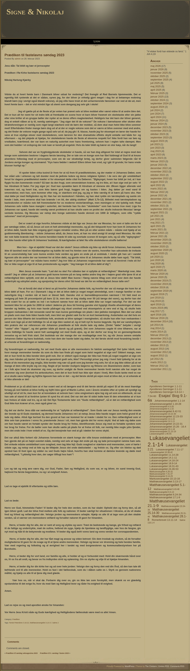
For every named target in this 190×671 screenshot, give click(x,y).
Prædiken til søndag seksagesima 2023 (22, 653)
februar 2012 (157, 365)
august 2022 (157, 181)
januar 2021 (157, 236)
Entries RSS (163, 666)
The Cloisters (151, 666)
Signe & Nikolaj (35, 11)
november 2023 (159, 130)
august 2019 (157, 294)
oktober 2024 (157, 100)
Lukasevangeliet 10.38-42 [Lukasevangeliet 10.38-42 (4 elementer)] (161, 452)
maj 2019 (155, 301)
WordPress (129, 666)
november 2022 (159, 171)
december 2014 (159, 321)
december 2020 (159, 239)
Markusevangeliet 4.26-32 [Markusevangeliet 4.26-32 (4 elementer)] (161, 471)
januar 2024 (157, 123)
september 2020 (159, 249)
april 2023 (155, 154)
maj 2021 (155, 222)
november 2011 (159, 369)
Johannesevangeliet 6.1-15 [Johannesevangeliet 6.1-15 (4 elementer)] (162, 409)
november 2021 (159, 202)
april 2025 (155, 89)
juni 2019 (155, 297)
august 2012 (157, 355)
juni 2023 (155, 147)
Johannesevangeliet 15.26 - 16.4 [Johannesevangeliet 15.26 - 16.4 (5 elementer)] (168, 426)
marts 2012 (156, 362)
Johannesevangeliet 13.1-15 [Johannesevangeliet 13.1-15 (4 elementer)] (162, 419)
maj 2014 (155, 328)
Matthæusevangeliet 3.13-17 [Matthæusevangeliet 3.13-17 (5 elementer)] (165, 481)
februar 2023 (157, 161)
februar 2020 (157, 273)
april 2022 (155, 185)
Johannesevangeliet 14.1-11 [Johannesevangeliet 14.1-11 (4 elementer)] (162, 421)
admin (18, 59)
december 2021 (159, 198)
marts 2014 (156, 331)
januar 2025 (157, 96)
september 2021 (159, 209)
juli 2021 (155, 215)
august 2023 (157, 140)
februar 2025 (157, 93)
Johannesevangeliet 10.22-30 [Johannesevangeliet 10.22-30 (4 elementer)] (163, 414)
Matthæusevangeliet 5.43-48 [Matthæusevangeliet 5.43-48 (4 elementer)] (166, 489)
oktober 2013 (157, 345)
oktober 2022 (157, 175)
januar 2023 (157, 164)
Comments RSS (177, 666)
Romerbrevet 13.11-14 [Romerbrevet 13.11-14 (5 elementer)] (164, 519)
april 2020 (155, 266)
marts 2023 (156, 157)
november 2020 (159, 243)
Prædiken (16, 619)
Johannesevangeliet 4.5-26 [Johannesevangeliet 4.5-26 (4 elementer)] (162, 406)
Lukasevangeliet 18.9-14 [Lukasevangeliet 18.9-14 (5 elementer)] (163, 463)
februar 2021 (157, 232)
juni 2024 (155, 113)
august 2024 (157, 106)
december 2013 (159, 338)
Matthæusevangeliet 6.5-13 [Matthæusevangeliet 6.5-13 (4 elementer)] (162, 492)
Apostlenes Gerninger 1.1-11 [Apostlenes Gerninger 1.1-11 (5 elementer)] (166, 386)
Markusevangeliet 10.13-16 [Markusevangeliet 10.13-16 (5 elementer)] (165, 478)
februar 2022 (157, 192)
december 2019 (159, 280)
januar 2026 (157, 69)
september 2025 (159, 79)
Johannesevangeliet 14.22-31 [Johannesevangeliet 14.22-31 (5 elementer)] (166, 423)
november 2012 (159, 352)
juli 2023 (155, 144)
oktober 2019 (157, 287)
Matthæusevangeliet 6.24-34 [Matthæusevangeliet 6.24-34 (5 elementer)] (165, 494)
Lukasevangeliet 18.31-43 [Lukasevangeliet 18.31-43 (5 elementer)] (164, 466)
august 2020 (157, 253)
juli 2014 (155, 324)
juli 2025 (155, 83)
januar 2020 (157, 277)
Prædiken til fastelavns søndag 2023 (34, 55)
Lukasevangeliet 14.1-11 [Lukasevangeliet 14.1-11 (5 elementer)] (163, 457)
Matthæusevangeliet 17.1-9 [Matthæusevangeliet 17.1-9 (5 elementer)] (165, 497)
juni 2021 (155, 219)
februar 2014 (157, 335)
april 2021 (155, 226)
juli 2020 (155, 256)
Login (97, 41)
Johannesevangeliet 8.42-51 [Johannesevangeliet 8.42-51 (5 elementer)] (165, 411)
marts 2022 (156, 188)
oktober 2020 (157, 246)
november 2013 (159, 341)
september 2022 (159, 178)
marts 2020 (156, 270)
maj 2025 (155, 86)
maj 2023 (155, 151)
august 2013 (157, 348)
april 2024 (155, 117)
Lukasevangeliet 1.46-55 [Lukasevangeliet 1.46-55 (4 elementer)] (160, 434)
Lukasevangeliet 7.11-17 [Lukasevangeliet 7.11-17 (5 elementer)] (169, 449)
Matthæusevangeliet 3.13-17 (40, 623)
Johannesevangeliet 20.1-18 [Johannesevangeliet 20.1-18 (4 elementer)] (162, 429)
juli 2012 (155, 358)
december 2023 (159, 127)
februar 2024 (157, 120)
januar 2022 (157, 195)
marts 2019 (156, 307)
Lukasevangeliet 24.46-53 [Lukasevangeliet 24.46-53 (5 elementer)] (164, 469)
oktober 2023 (157, 134)
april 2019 (155, 304)
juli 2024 (155, 110)
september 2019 (159, 290)
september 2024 (159, 103)
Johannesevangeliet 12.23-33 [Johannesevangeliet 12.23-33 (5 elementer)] (166, 416)
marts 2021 (156, 229)
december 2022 (159, 168)
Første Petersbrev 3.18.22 (19, 623)
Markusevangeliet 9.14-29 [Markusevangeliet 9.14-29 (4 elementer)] (161, 476)
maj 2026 (155, 66)
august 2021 (157, 212)
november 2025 (159, 72)
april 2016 (155, 314)
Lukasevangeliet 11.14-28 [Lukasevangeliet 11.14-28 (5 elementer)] (164, 454)
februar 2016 (157, 318)
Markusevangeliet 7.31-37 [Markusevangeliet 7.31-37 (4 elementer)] (161, 474)
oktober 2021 (157, 205)
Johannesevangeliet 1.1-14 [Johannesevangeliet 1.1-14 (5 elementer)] (169, 400)
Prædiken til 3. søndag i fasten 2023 (54, 653)
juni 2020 (155, 260)
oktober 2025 (157, 76)
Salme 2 (55, 623)
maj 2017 (155, 311)
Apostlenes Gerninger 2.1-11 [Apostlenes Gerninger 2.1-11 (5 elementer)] (166, 389)
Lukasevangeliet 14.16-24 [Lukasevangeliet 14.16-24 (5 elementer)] (164, 460)
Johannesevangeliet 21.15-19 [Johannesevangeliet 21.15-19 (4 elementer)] (163, 431)
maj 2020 (155, 263)
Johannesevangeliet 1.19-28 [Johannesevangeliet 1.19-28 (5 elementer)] (165, 403)
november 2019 (159, 284)
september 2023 (159, 137)
